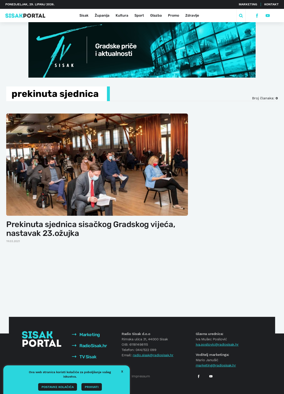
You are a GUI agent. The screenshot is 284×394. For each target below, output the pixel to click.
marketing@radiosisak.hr (216, 365)
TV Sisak (84, 356)
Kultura (122, 15)
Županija (102, 15)
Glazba (156, 15)
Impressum (141, 376)
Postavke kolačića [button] (57, 387)
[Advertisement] (230, 179)
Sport (139, 15)
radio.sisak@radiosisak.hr (153, 355)
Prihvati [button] (92, 387)
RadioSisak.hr (89, 345)
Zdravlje (192, 15)
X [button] (122, 371)
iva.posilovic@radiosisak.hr (217, 344)
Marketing (248, 4)
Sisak (84, 15)
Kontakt (271, 4)
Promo (173, 15)
